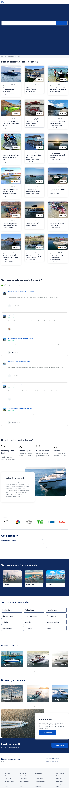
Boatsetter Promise (9, 781)
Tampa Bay (58, 784)
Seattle (57, 786)
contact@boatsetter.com (52, 758)
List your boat (23, 778)
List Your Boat (47, 732)
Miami (57, 775)
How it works (8, 778)
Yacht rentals (38, 786)
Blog (21, 786)
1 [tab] (33, 671)
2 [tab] (34, 671)
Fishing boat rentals (40, 781)
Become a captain (24, 781)
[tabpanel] (12, 578)
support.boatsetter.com (52, 761)
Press (6, 786)
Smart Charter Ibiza (9, 784)
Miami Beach (59, 778)
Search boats (23, 775)
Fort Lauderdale (59, 781)
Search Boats (60, 745)
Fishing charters (39, 778)
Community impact (24, 784)
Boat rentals (38, 775)
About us (7, 775)
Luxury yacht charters (40, 784)
